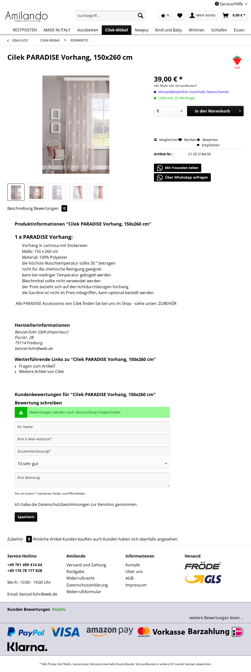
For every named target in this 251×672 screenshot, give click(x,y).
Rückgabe (75, 571)
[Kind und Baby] (168, 30)
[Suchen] (140, 15)
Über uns (134, 571)
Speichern (26, 517)
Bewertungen (50, 208)
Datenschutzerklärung (87, 585)
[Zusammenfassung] (92, 451)
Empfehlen (208, 145)
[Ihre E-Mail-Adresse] (92, 439)
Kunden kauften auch (82, 539)
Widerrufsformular (83, 591)
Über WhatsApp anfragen (182, 178)
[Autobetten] (88, 30)
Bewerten (207, 139)
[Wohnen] (196, 30)
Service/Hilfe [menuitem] (229, 4)
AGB (129, 578)
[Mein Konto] (202, 15)
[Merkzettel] (180, 15)
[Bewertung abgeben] (92, 463)
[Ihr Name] (92, 426)
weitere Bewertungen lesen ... (216, 617)
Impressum (136, 585)
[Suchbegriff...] (110, 15)
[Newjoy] (141, 30)
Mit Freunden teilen (177, 168)
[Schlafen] (219, 30)
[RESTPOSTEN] (24, 30)
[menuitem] (110, 18)
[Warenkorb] (234, 15)
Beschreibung (20, 208)
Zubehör (20, 539)
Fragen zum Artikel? (35, 366)
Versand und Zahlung (86, 565)
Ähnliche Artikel (47, 539)
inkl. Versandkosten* (183, 86)
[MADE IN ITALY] (57, 30)
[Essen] (239, 30)
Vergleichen (166, 139)
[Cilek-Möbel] (116, 30)
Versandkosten (146, 664)
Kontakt (133, 565)
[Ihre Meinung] (92, 479)
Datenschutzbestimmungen (64, 504)
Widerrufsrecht (80, 578)
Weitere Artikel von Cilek (39, 371)
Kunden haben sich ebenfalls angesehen (140, 539)
